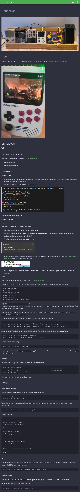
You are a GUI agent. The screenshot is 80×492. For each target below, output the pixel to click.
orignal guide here (38, 280)
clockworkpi (34, 159)
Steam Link (63, 61)
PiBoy (19, 61)
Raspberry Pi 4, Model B (33, 61)
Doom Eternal (51, 61)
